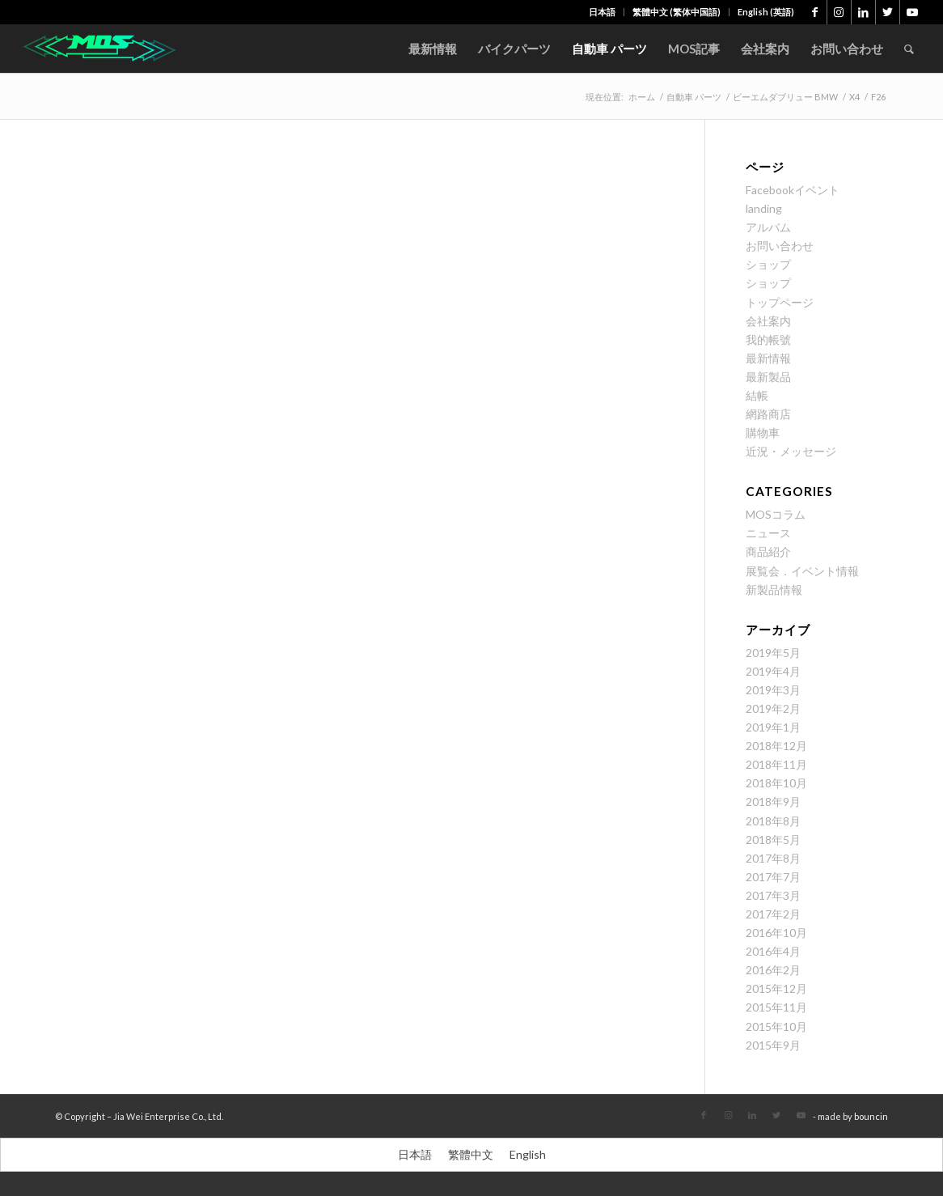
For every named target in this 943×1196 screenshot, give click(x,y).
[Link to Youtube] (912, 12)
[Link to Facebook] (815, 12)
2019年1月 (773, 727)
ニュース (768, 533)
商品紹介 (768, 551)
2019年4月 (773, 671)
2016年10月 (776, 932)
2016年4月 (773, 951)
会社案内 (768, 321)
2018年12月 (776, 746)
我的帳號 (768, 339)
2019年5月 (773, 652)
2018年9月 (773, 801)
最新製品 (768, 377)
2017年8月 (773, 858)
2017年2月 (773, 914)
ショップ (768, 264)
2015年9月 (773, 1045)
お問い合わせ (780, 245)
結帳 (757, 395)
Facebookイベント (792, 190)
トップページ (780, 302)
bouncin (871, 1116)
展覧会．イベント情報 (802, 571)
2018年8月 (773, 821)
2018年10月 (776, 783)
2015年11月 (776, 1007)
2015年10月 (776, 1026)
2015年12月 (776, 988)
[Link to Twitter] (887, 12)
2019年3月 (773, 690)
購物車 (763, 432)
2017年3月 (773, 895)
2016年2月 (773, 970)
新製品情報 (774, 589)
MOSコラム (776, 514)
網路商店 (768, 414)
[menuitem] (602, 12)
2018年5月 (773, 839)
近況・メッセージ (791, 451)
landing (764, 208)
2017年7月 (773, 877)
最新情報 (768, 358)
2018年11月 (776, 764)
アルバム (768, 227)
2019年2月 (773, 708)
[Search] (909, 48)
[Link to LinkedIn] (863, 12)
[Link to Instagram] (839, 12)
